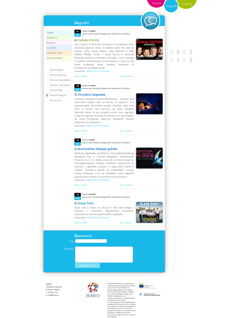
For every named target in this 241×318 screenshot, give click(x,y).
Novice (156, 3)
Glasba (49, 32)
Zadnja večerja (88, 40)
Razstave (50, 42)
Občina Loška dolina (60, 85)
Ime (72, 241)
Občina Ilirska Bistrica (60, 80)
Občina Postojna (58, 95)
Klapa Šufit (86, 203)
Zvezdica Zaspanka (91, 94)
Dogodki (171, 6)
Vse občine (55, 100)
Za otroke (51, 48)
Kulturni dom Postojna (97, 71)
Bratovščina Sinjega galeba (97, 149)
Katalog (187, 4)
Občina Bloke (56, 70)
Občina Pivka (56, 90)
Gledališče (51, 37)
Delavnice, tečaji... (55, 53)
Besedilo (69, 248)
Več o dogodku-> (127, 76)
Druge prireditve (54, 58)
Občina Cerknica (58, 75)
